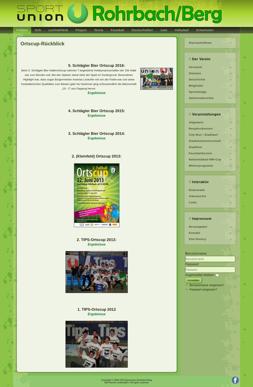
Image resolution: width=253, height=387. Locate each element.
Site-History (197, 239)
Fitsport (81, 30)
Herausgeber (198, 226)
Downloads (197, 190)
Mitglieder (196, 85)
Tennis (98, 30)
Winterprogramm (201, 165)
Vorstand (195, 67)
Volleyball (182, 30)
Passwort (192, 264)
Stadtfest (195, 147)
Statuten (195, 73)
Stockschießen (142, 30)
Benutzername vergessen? (207, 285)
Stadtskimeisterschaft (205, 140)
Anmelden (193, 280)
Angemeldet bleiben (199, 275)
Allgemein (196, 122)
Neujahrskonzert (201, 128)
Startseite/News (200, 42)
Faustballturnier (200, 153)
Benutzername (196, 253)
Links (193, 202)
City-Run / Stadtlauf (203, 134)
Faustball (117, 30)
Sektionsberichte (201, 98)
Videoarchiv (197, 196)
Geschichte (197, 79)
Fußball (22, 30)
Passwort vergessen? (203, 289)
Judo (163, 30)
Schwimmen (204, 30)
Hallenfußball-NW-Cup (205, 159)
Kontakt (194, 232)
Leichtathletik (58, 30)
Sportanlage (198, 91)
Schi (38, 30)
